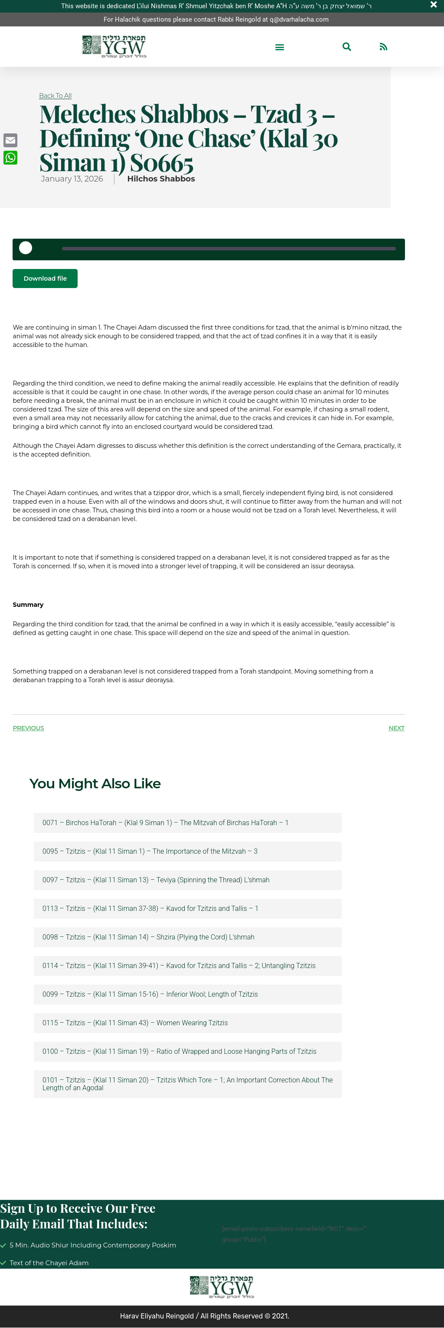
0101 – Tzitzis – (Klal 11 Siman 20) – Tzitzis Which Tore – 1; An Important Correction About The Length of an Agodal (187, 1084)
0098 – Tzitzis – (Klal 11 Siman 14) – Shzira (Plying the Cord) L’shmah (148, 938)
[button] (279, 47)
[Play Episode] (28, 250)
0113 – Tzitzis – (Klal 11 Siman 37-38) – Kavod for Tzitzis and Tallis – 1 (150, 909)
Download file (45, 278)
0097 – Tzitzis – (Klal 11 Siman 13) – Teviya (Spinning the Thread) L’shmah (156, 880)
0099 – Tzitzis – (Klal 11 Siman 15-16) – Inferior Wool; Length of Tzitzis (150, 995)
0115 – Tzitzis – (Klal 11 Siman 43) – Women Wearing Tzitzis (135, 1023)
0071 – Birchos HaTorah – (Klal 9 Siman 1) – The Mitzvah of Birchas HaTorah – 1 (165, 823)
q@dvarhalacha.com (299, 19)
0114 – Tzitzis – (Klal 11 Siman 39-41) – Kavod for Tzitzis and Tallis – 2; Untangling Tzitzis (179, 966)
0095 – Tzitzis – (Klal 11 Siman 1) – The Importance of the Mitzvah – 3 (150, 852)
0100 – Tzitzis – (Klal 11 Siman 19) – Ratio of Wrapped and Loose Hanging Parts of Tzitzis (179, 1052)
